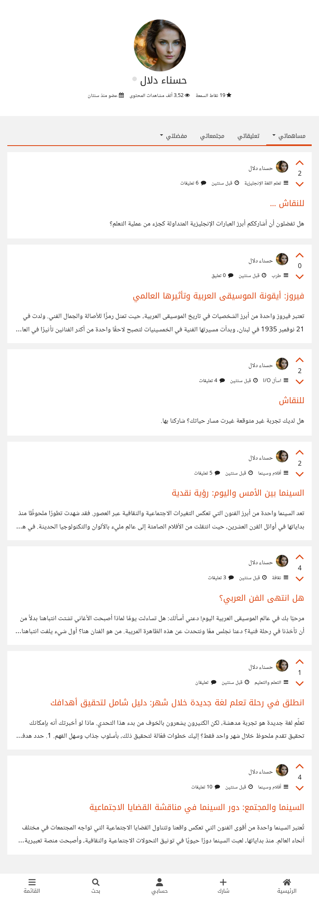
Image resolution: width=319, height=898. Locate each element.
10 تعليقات (205, 787)
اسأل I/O (275, 380)
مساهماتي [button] (289, 136)
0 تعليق (222, 275)
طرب (279, 275)
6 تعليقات (193, 183)
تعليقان (205, 682)
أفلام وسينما (272, 473)
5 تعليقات (207, 473)
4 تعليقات (212, 380)
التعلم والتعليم (270, 682)
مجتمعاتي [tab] (212, 136)
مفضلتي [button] (173, 136)
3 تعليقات (221, 578)
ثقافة (279, 578)
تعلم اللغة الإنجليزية (265, 183)
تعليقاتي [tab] (248, 136)
